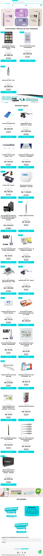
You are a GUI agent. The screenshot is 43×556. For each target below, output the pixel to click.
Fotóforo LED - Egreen (8, 185)
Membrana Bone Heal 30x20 (26, 406)
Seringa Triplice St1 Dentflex (26, 215)
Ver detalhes (26, 325)
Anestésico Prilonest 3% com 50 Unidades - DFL (26, 375)
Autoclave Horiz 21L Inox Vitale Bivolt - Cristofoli (26, 186)
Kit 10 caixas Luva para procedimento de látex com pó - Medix (26, 313)
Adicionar (8, 60)
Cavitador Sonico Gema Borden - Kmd (8, 155)
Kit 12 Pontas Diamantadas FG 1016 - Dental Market (8, 249)
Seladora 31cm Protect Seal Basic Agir (8, 375)
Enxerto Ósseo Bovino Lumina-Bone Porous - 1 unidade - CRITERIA (8, 471)
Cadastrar (4, 542)
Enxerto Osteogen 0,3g (8, 123)
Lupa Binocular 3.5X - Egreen (26, 280)
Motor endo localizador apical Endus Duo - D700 (8, 281)
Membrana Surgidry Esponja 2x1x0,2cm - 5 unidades (26, 155)
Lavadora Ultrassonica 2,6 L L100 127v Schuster (8, 312)
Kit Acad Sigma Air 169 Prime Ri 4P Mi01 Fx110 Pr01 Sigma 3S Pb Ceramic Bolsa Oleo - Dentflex (8, 218)
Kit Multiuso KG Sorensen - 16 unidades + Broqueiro (26, 249)
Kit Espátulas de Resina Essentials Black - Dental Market (8, 47)
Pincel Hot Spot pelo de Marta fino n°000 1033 (8, 438)
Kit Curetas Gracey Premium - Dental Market (27, 46)
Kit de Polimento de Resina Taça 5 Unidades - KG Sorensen (26, 344)
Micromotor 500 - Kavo (8, 80)
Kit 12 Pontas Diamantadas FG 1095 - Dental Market (8, 343)
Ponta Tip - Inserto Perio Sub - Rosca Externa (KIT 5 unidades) (26, 439)
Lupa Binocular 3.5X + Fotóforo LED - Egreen (26, 124)
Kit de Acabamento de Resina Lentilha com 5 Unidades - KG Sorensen (8, 407)
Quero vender (15, 0)
